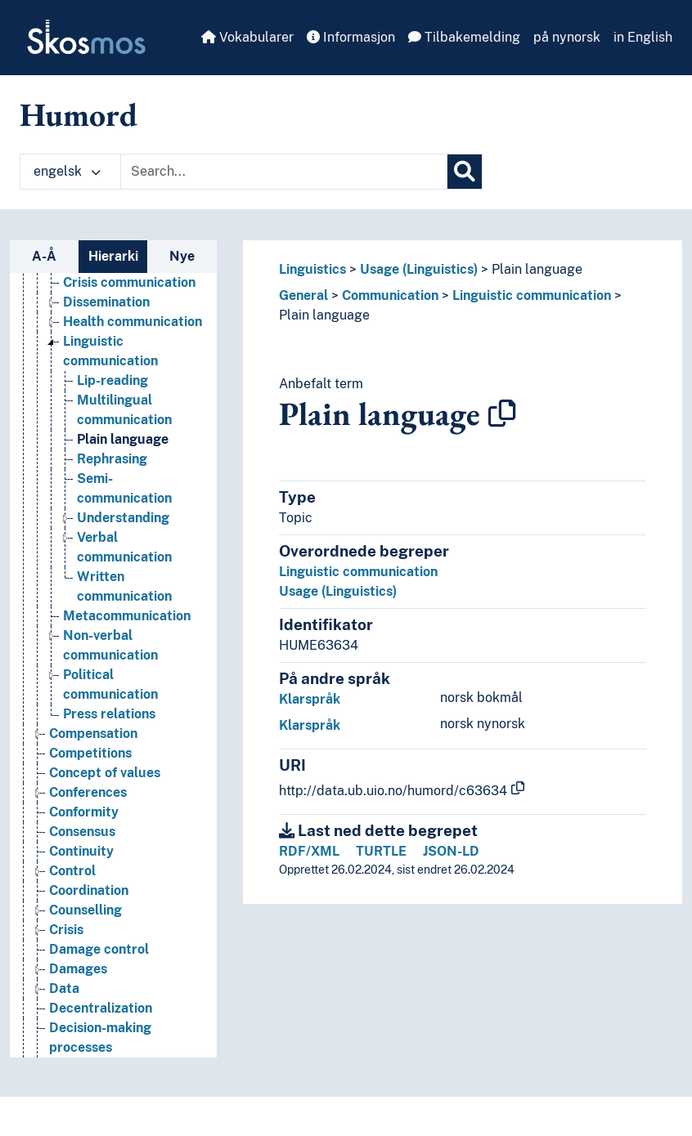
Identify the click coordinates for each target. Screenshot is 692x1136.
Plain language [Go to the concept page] (123, 439)
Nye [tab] (182, 256)
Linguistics (312, 269)
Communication (390, 295)
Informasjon (351, 37)
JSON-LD (451, 851)
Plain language (537, 269)
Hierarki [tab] (113, 256)
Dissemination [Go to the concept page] (106, 302)
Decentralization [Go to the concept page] (100, 1008)
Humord (78, 114)
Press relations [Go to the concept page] (109, 714)
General (303, 295)
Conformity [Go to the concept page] (84, 812)
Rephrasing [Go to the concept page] (112, 459)
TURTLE (381, 851)
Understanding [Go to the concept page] (123, 518)
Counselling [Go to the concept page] (85, 910)
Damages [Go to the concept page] (78, 969)
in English (642, 37)
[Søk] (465, 172)
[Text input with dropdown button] (283, 172)
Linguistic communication (531, 295)
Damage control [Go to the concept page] (99, 949)
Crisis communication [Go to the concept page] (129, 282)
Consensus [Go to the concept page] (82, 831)
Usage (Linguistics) (419, 269)
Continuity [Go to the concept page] (81, 851)
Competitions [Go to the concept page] (90, 753)
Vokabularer (247, 37)
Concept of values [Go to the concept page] (104, 772)
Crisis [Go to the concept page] (66, 929)
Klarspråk (309, 699)
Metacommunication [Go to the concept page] (127, 616)
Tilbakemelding (464, 37)
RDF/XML (309, 851)
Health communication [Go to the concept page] (132, 321)
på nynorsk (566, 37)
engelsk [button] (67, 171)
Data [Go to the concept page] (64, 988)
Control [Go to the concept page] (72, 871)
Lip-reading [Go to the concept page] (112, 380)
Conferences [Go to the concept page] (88, 792)
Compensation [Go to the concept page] (93, 733)
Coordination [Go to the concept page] (88, 890)
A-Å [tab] (44, 256)
